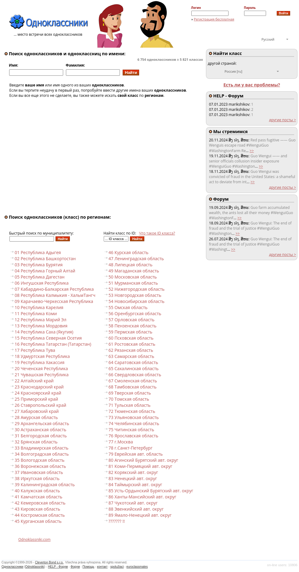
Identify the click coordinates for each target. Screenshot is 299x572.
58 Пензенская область (133, 326)
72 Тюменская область (132, 411)
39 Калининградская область (45, 484)
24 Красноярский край (38, 393)
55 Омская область (128, 307)
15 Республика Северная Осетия (48, 338)
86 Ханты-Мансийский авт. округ (142, 497)
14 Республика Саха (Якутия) (44, 332)
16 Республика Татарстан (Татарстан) (53, 344)
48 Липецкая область (131, 265)
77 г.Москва (121, 442)
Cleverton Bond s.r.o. (49, 562)
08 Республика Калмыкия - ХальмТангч (55, 295)
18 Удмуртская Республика (42, 356)
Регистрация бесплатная (214, 19)
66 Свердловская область (135, 374)
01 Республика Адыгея (38, 252)
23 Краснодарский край (39, 387)
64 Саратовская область (133, 362)
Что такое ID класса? (157, 233)
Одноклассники (12, 566)
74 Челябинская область (134, 423)
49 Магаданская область (134, 271)
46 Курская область (129, 252)
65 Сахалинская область (134, 368)
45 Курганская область (38, 521)
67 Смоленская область (133, 381)
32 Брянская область (36, 442)
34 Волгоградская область (42, 454)
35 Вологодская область (39, 460)
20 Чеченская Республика (41, 368)
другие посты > (282, 119)
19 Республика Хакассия (39, 362)
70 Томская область (129, 399)
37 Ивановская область (39, 472)
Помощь (88, 566)
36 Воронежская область (40, 466)
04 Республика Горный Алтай (45, 271)
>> (252, 150)
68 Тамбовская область (133, 387)
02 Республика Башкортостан (45, 258)
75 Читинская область (131, 429)
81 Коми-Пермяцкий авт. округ (140, 466)
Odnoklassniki (34, 566)
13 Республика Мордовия (41, 326)
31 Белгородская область (41, 436)
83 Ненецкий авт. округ (133, 478)
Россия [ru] (233, 71)
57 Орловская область (132, 319)
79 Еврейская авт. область (136, 454)
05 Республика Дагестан (39, 277)
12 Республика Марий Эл (40, 319)
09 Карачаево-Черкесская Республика (54, 301)
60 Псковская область (131, 338)
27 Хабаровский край (37, 411)
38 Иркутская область (37, 478)
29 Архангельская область (42, 423)
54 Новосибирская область (136, 301)
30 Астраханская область (40, 429)
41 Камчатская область (38, 497)
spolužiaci (117, 566)
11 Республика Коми (36, 313)
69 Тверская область (130, 393)
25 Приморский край (36, 399)
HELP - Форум (58, 566)
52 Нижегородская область (137, 289)
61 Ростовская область (132, 344)
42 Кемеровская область (40, 503)
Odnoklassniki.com (34, 539)
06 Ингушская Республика (42, 283)
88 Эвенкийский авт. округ (136, 509)
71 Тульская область (130, 405)
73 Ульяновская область (134, 417)
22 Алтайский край (34, 381)
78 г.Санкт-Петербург (131, 448)
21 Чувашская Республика (42, 374)
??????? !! (117, 521)
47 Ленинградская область (136, 258)
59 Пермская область (131, 332)
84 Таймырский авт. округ (135, 484)
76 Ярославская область (133, 436)
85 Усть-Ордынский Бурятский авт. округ (151, 491)
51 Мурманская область (133, 283)
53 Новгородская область (135, 295)
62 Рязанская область (131, 350)
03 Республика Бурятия (39, 265)
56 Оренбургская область (135, 313)
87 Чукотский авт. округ (133, 503)
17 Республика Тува (35, 350)
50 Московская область (133, 277)
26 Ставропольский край (40, 405)
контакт (102, 566)
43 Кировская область (37, 509)
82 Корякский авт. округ (133, 472)
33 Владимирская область (41, 448)
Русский (267, 39)
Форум (75, 566)
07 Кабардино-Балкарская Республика (54, 289)
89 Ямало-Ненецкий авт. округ (140, 515)
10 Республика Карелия (39, 307)
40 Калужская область (37, 491)
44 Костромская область (40, 515)
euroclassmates (137, 566)
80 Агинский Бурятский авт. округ (143, 460)
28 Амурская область (36, 417)
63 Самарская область (131, 356)
